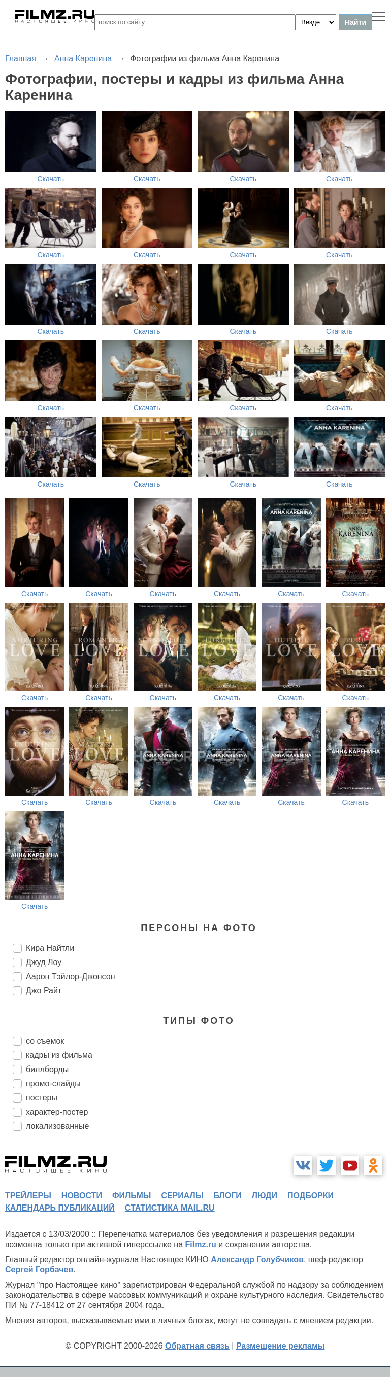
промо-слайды (53, 1083)
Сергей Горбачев (39, 1269)
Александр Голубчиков (257, 1259)
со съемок (45, 1041)
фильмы (131, 1195)
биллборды (47, 1069)
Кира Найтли (50, 948)
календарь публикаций (60, 1207)
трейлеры (28, 1195)
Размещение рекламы (280, 1345)
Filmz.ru (200, 1244)
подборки (310, 1195)
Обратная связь (197, 1345)
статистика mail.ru (170, 1207)
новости (81, 1195)
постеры (41, 1097)
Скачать (51, 179)
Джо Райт (43, 990)
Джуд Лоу (43, 962)
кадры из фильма (59, 1055)
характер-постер (57, 1112)
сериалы (182, 1195)
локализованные (57, 1126)
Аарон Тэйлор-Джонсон (70, 976)
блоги (227, 1195)
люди (264, 1195)
